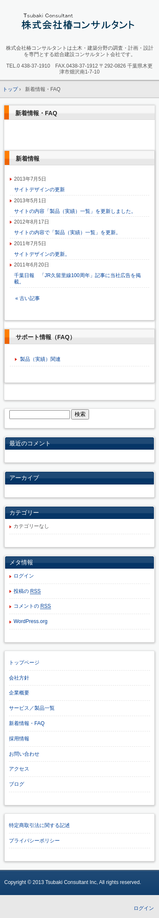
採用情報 (19, 739)
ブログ (16, 784)
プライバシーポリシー (34, 841)
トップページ (24, 663)
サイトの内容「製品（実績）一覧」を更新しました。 (75, 211)
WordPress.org (30, 621)
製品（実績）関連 (40, 359)
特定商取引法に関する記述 (39, 825)
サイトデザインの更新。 (42, 254)
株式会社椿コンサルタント (79, 24)
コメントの (32, 606)
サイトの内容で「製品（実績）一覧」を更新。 (67, 232)
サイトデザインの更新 (39, 190)
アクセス (19, 769)
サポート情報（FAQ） (45, 337)
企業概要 (19, 693)
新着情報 (27, 158)
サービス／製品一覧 (32, 708)
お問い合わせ (24, 754)
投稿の (27, 591)
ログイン (24, 576)
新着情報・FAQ (36, 113)
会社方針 (19, 678)
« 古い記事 (27, 298)
